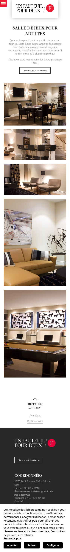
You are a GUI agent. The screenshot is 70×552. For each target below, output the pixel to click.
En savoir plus (12, 538)
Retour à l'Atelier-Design (35, 70)
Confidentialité (35, 421)
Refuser (32, 545)
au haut (35, 404)
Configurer (52, 545)
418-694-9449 (36, 498)
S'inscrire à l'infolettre (28, 460)
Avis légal (35, 415)
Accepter (12, 545)
